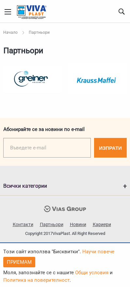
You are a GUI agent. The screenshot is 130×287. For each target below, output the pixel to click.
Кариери (102, 224)
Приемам (19, 262)
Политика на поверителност (36, 280)
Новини (78, 224)
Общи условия (91, 273)
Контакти (23, 224)
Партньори (51, 224)
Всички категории (25, 186)
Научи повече (98, 252)
